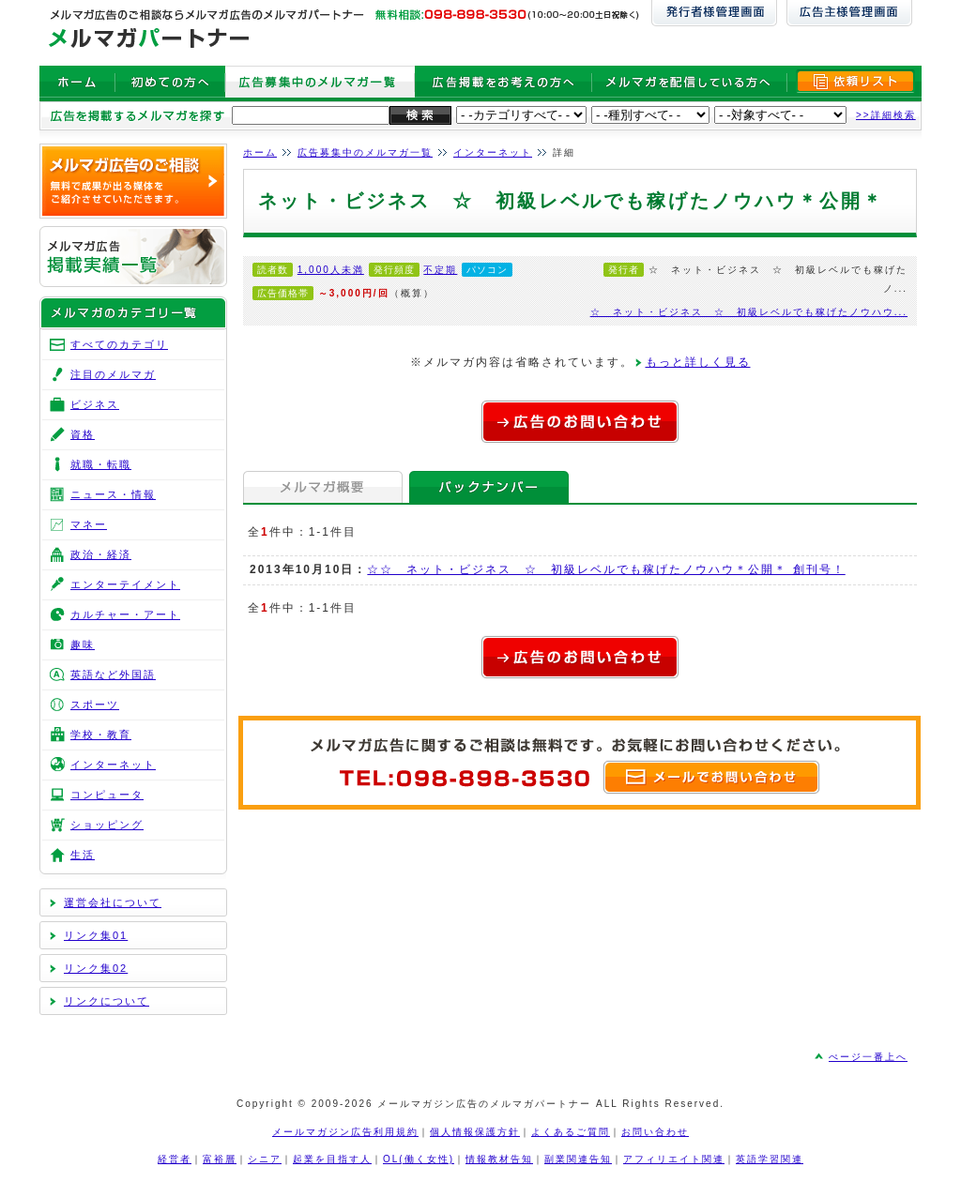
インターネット (492, 152)
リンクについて (106, 1001)
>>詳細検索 (886, 115)
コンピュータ (107, 794)
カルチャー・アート (125, 614)
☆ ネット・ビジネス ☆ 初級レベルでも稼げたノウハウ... (749, 312)
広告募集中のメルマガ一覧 (365, 152)
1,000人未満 (330, 270)
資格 (82, 434)
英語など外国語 (113, 674)
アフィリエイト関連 (674, 1159)
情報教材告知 (499, 1159)
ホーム (260, 152)
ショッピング (107, 824)
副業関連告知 (578, 1159)
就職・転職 (100, 464)
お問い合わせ (655, 1132)
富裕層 (219, 1159)
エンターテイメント (125, 584)
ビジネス (94, 404)
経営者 (174, 1159)
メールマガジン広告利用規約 (345, 1132)
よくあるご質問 (570, 1132)
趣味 (82, 644)
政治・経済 (100, 554)
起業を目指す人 (332, 1159)
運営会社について (112, 902)
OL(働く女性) (418, 1159)
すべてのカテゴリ (119, 344)
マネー (88, 524)
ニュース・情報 (113, 494)
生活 (82, 854)
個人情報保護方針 (475, 1132)
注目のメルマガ (113, 374)
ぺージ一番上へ (868, 1057)
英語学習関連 (769, 1159)
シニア (265, 1159)
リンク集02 (96, 968)
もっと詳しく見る (698, 362)
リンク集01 (96, 935)
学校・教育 (100, 734)
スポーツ (94, 704)
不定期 (440, 270)
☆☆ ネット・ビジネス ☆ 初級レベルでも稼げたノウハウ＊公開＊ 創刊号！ (606, 569)
